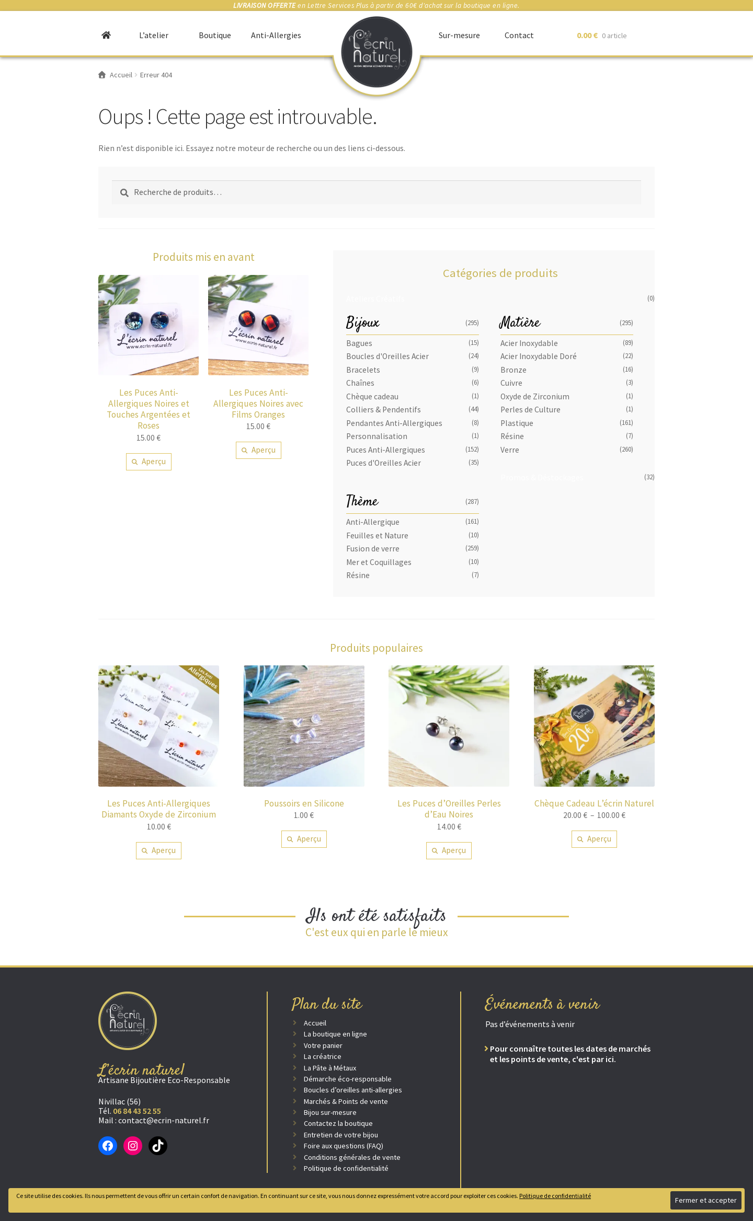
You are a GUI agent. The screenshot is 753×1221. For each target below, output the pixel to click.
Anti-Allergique (373, 522)
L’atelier (153, 35)
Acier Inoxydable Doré (538, 356)
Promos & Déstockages (542, 477)
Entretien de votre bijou (341, 1134)
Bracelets (363, 370)
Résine (512, 436)
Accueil (315, 1023)
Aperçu (154, 461)
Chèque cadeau (372, 396)
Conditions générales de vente (352, 1157)
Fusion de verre (373, 549)
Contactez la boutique (338, 1123)
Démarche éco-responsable (348, 1079)
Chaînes (360, 383)
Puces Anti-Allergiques (385, 450)
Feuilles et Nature (377, 535)
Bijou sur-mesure (330, 1112)
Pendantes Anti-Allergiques (394, 423)
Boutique (215, 35)
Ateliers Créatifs (375, 298)
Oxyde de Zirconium (534, 396)
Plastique (516, 423)
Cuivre (511, 383)
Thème (362, 502)
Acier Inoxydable (529, 343)
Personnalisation (376, 436)
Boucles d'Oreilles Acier (387, 356)
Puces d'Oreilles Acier (383, 463)
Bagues (359, 343)
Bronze (513, 370)
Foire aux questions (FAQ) (343, 1145)
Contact (519, 35)
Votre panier (323, 1045)
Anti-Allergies (276, 35)
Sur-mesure (459, 35)
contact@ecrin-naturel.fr (163, 1120)
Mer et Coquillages (379, 562)
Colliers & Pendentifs (383, 409)
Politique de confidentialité (346, 1168)
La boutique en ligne (335, 1034)
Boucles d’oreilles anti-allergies (353, 1090)
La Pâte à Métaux (330, 1068)
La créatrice (322, 1056)
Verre (509, 450)
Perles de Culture (530, 409)
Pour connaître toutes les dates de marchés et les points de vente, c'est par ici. (570, 1053)
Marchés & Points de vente (346, 1101)
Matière (520, 323)
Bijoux (362, 323)
